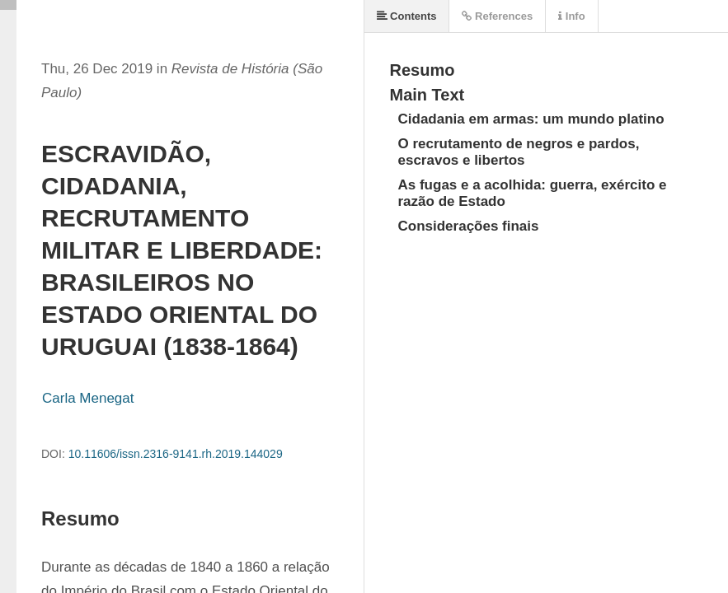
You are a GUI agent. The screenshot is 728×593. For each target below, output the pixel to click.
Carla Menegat (88, 398)
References (497, 16)
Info (571, 16)
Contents (407, 16)
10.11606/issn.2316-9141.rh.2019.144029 (175, 453)
